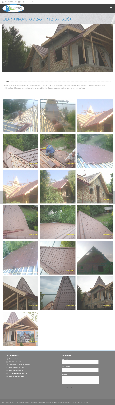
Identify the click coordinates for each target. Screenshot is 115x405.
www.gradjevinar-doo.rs (17, 375)
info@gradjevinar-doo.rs (18, 372)
